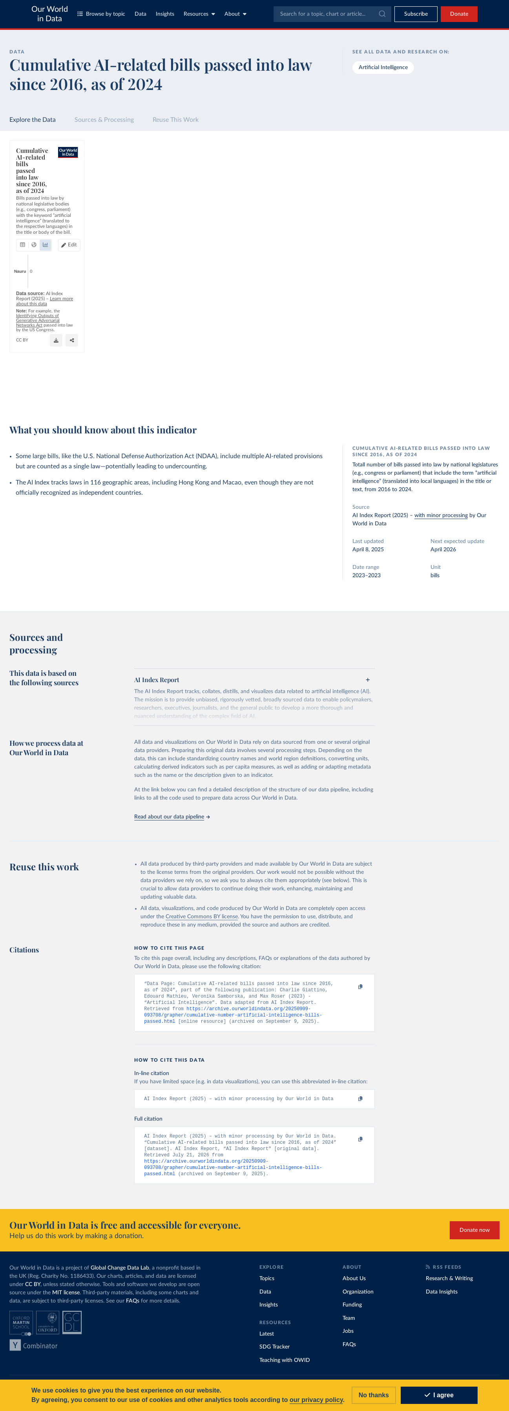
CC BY (112, 398)
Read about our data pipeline (172, 817)
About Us (354, 1284)
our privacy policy (316, 1399)
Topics (266, 1284)
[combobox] (332, 14)
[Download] (333, 395)
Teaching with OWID (284, 1366)
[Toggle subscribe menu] (416, 14)
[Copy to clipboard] (352, 987)
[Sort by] (430, 191)
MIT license (66, 1298)
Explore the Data (32, 120)
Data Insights (442, 1297)
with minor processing (441, 515)
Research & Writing (449, 1284)
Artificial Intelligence (383, 67)
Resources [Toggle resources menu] (199, 14)
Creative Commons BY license (202, 916)
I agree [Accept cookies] (439, 1395)
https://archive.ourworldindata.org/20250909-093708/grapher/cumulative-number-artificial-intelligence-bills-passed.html (233, 1017)
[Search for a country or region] (438, 172)
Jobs (348, 1337)
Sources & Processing (104, 120)
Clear (484, 206)
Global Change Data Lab (120, 1274)
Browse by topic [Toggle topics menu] (101, 14)
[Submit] (381, 14)
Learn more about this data (134, 383)
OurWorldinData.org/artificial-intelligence (59, 398)
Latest (266, 1339)
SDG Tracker (274, 1353)
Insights (165, 14)
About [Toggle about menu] (235, 14)
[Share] (348, 395)
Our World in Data (49, 14)
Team (349, 1324)
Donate (459, 14)
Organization (358, 1297)
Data (140, 14)
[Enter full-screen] (364, 395)
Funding (352, 1311)
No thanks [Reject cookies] (374, 1395)
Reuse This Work (176, 120)
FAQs (132, 1307)
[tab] (33, 188)
